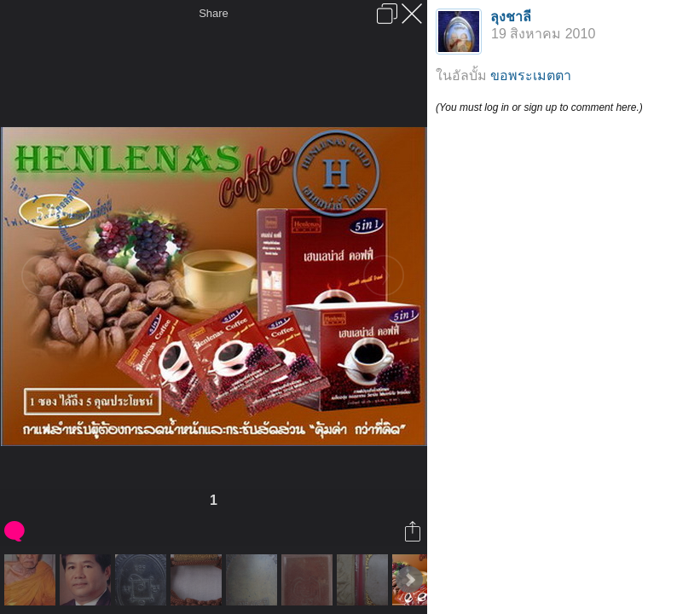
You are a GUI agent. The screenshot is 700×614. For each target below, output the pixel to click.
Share (214, 13)
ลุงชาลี (510, 16)
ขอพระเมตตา (530, 75)
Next (409, 580)
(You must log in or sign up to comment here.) (539, 107)
